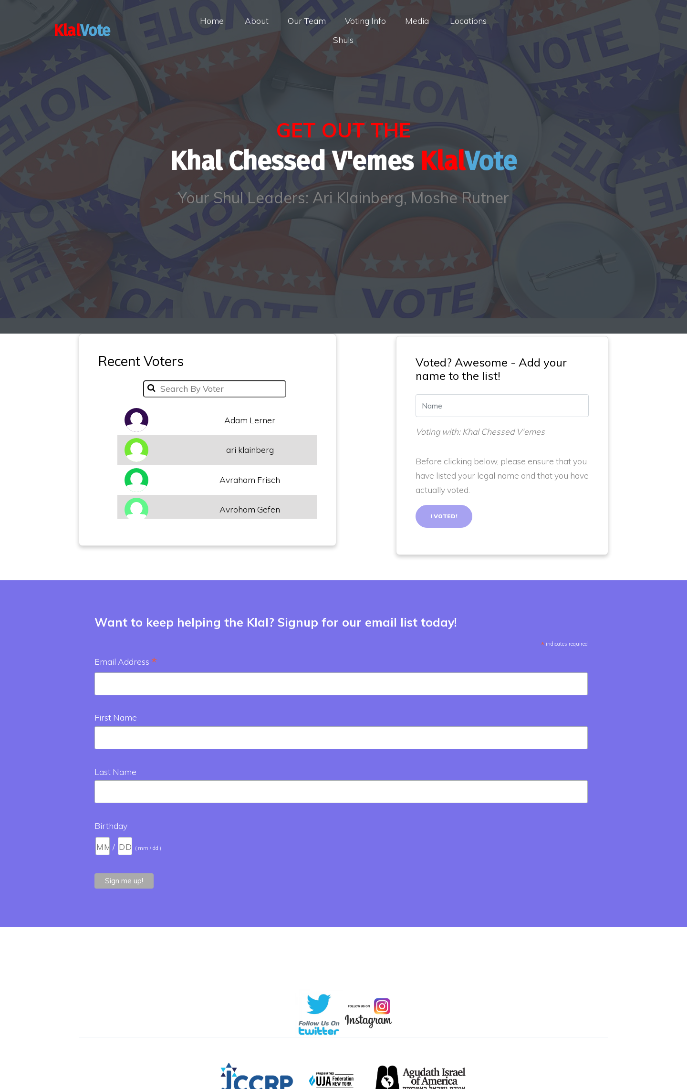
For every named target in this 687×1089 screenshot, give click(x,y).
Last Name (115, 771)
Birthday (110, 825)
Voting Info (365, 20)
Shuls (343, 39)
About (257, 20)
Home (212, 20)
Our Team (307, 20)
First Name (115, 717)
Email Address (125, 662)
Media (417, 20)
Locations (468, 20)
